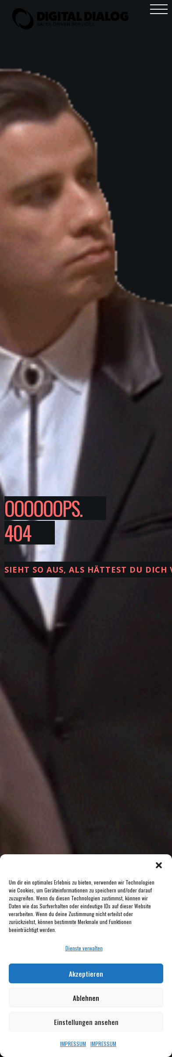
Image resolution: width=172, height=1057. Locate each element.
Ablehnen (86, 998)
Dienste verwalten (84, 948)
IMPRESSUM (73, 1043)
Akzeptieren (86, 973)
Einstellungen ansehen (86, 1022)
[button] (158, 865)
